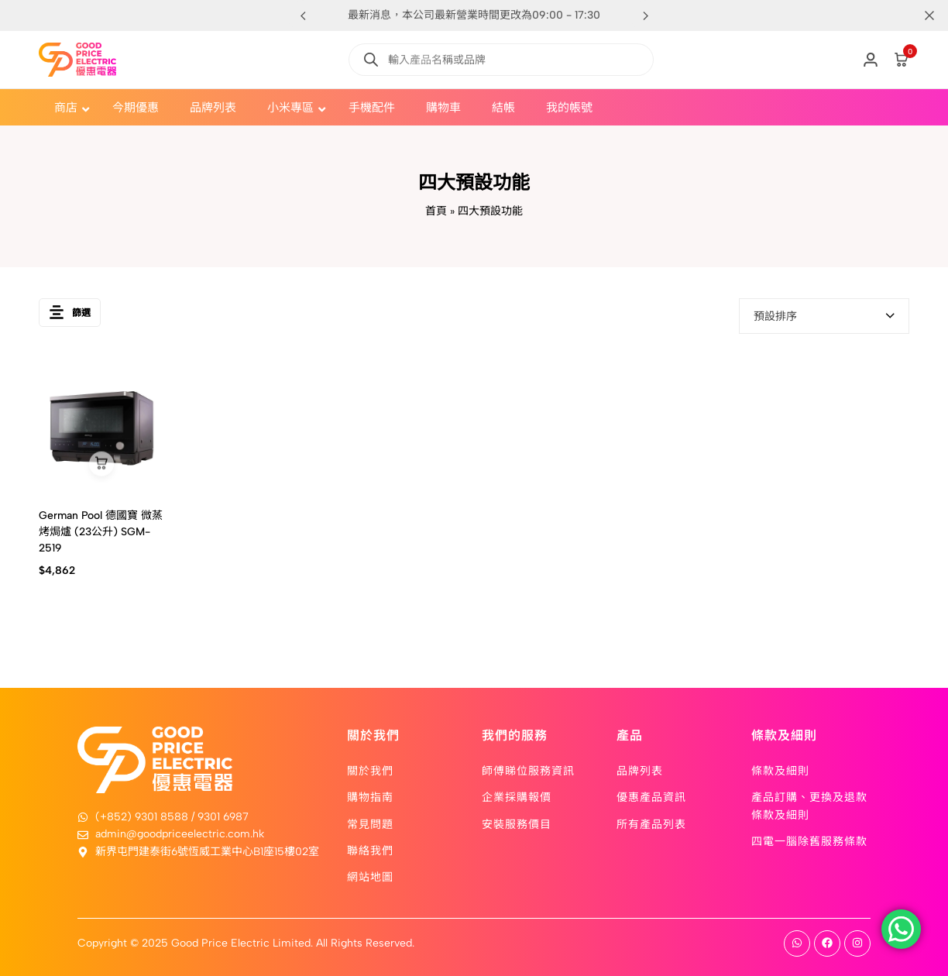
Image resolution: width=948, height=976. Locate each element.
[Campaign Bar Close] (920, 15)
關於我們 (370, 770)
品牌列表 (640, 770)
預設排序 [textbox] (775, 316)
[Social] (797, 943)
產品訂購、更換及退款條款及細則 (809, 805)
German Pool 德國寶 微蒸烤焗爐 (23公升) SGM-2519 (101, 532)
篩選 (70, 316)
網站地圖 (370, 876)
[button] (645, 15)
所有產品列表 (651, 823)
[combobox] (824, 316)
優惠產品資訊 (651, 796)
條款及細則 (780, 770)
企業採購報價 (516, 796)
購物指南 (370, 796)
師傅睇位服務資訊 (528, 770)
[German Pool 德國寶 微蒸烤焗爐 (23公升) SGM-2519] (101, 427)
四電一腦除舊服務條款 (809, 840)
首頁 (436, 211)
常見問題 (370, 823)
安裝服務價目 (516, 823)
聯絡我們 (370, 849)
